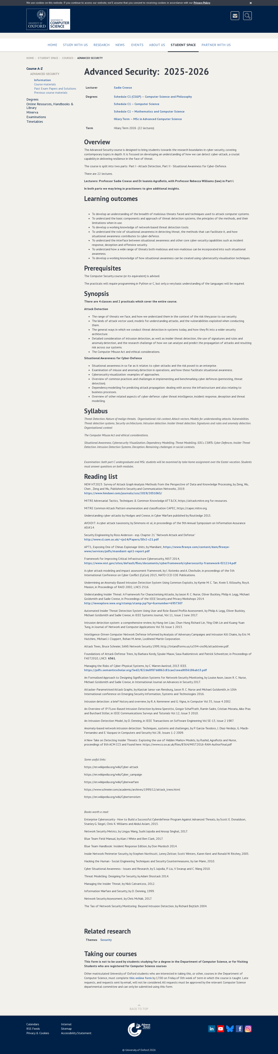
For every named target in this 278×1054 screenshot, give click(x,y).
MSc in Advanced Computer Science (157, 119)
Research (101, 45)
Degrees (32, 99)
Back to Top (139, 1007)
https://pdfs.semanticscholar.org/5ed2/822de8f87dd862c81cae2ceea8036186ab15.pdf (145, 670)
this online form (140, 978)
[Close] (250, 3)
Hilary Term (122, 119)
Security (106, 940)
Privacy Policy (202, 2)
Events (137, 45)
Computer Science (146, 104)
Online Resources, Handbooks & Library (50, 106)
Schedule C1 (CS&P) (127, 96)
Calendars (32, 1024)
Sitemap (66, 1028)
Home (52, 45)
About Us (157, 45)
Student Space (185, 44)
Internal (66, 1024)
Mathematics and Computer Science (159, 111)
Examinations (36, 117)
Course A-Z (34, 68)
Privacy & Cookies (37, 1033)
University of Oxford (137, 1050)
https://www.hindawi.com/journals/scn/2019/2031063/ (123, 493)
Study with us (75, 45)
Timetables (34, 121)
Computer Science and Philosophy (168, 96)
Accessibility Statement (76, 1033)
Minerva (32, 112)
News (119, 45)
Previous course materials (50, 92)
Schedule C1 (122, 104)
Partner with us (216, 45)
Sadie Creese (123, 87)
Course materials (45, 84)
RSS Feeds (33, 1028)
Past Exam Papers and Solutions (55, 88)
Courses (67, 58)
